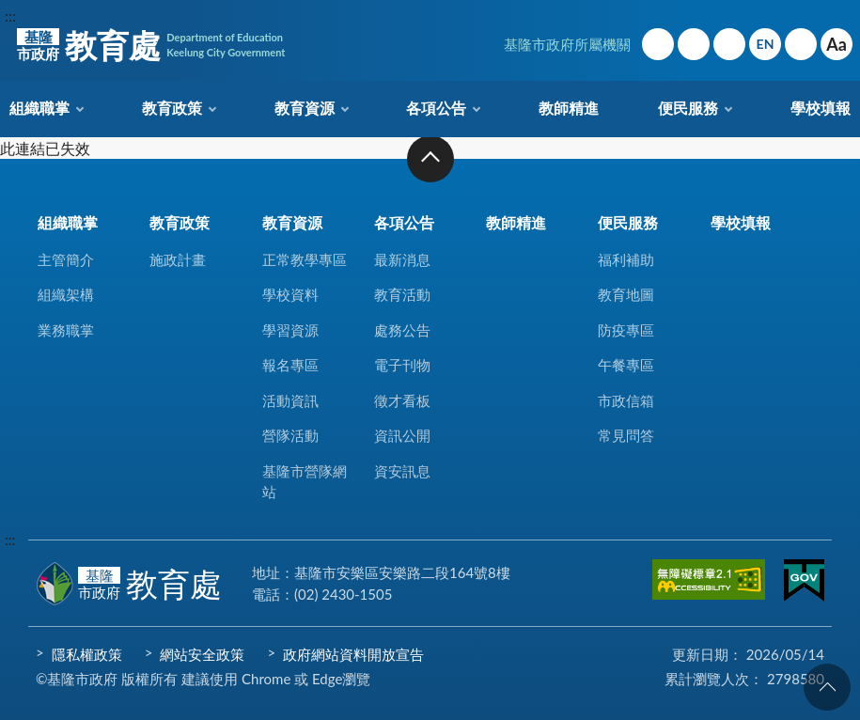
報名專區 (290, 364)
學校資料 (290, 294)
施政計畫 (177, 259)
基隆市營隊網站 (304, 481)
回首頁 (658, 44)
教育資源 (304, 108)
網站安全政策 (202, 654)
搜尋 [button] (801, 44)
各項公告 (436, 108)
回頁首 (827, 687)
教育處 (151, 45)
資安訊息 (402, 470)
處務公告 (402, 329)
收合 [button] (430, 158)
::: (10, 15)
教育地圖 (626, 294)
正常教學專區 (304, 259)
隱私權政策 (87, 654)
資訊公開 (402, 435)
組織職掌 (39, 108)
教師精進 (569, 108)
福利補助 (626, 259)
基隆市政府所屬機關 (567, 44)
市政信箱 (729, 44)
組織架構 (66, 294)
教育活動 (402, 294)
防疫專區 (626, 329)
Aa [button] (836, 44)
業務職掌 (66, 329)
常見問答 (626, 435)
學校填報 (820, 108)
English (765, 44)
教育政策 (172, 108)
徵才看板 (402, 400)
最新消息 (402, 259)
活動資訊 (290, 400)
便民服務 (688, 108)
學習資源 (290, 329)
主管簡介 (66, 259)
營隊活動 (290, 435)
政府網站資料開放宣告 (353, 654)
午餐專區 (626, 364)
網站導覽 (694, 44)
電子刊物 (402, 364)
